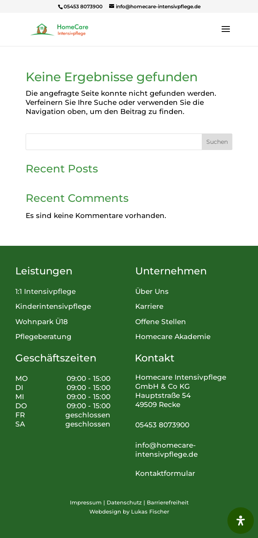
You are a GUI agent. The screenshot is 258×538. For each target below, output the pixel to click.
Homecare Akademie (172, 336)
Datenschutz (124, 502)
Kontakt (154, 358)
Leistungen (43, 271)
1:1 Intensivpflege (45, 291)
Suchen (217, 141)
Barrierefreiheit (168, 502)
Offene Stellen (160, 321)
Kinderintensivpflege (53, 306)
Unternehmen (171, 271)
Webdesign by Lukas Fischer (129, 511)
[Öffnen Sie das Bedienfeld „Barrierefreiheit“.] (240, 520)
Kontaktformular (165, 473)
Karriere (149, 306)
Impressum (86, 502)
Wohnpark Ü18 (41, 321)
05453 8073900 (162, 425)
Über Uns (152, 291)
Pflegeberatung (43, 336)
